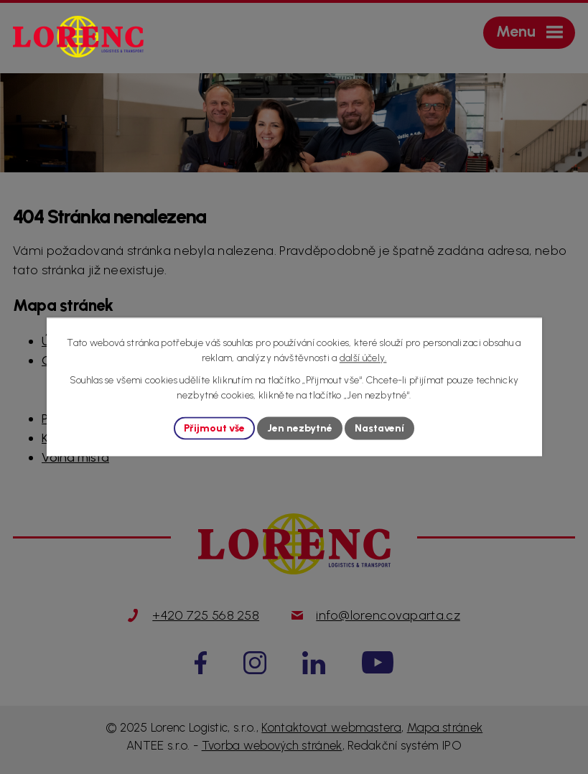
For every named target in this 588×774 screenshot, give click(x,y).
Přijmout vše (214, 428)
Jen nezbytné (299, 428)
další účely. (363, 358)
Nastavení (379, 428)
